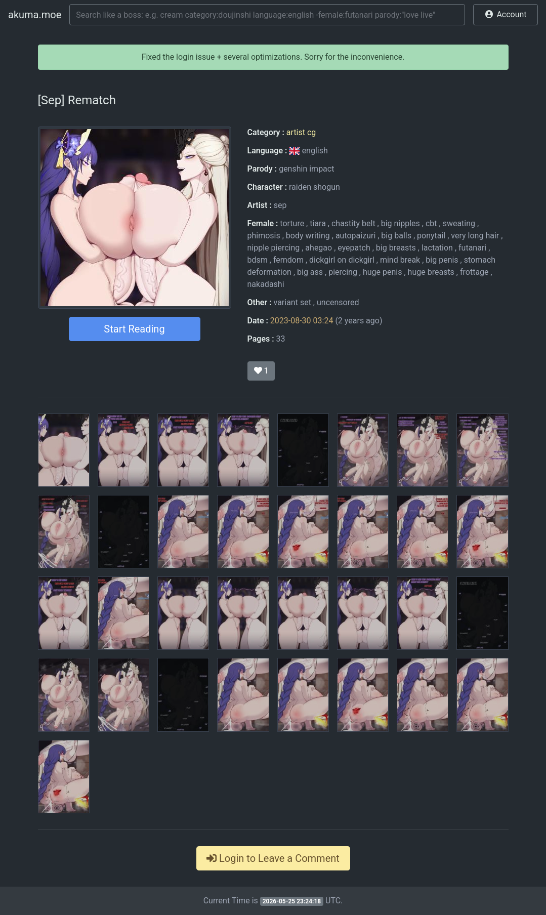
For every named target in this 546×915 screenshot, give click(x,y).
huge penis (382, 272)
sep (280, 205)
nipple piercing (273, 248)
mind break (400, 260)
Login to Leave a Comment (273, 858)
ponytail (431, 235)
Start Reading (134, 329)
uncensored (338, 302)
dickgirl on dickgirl (341, 260)
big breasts (396, 248)
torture (292, 223)
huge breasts (431, 272)
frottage (474, 272)
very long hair (475, 235)
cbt (431, 223)
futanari (472, 248)
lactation (437, 248)
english (308, 150)
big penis (442, 260)
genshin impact (306, 169)
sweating (459, 223)
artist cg (301, 132)
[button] (505, 14)
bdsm (257, 260)
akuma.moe (34, 15)
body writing (308, 235)
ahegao (318, 248)
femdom (288, 260)
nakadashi (265, 284)
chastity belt (353, 223)
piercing (342, 272)
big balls (396, 235)
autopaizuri (355, 235)
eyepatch (354, 248)
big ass (310, 272)
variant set (292, 302)
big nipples (400, 223)
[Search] (267, 14)
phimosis (263, 235)
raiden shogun (314, 187)
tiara (318, 223)
